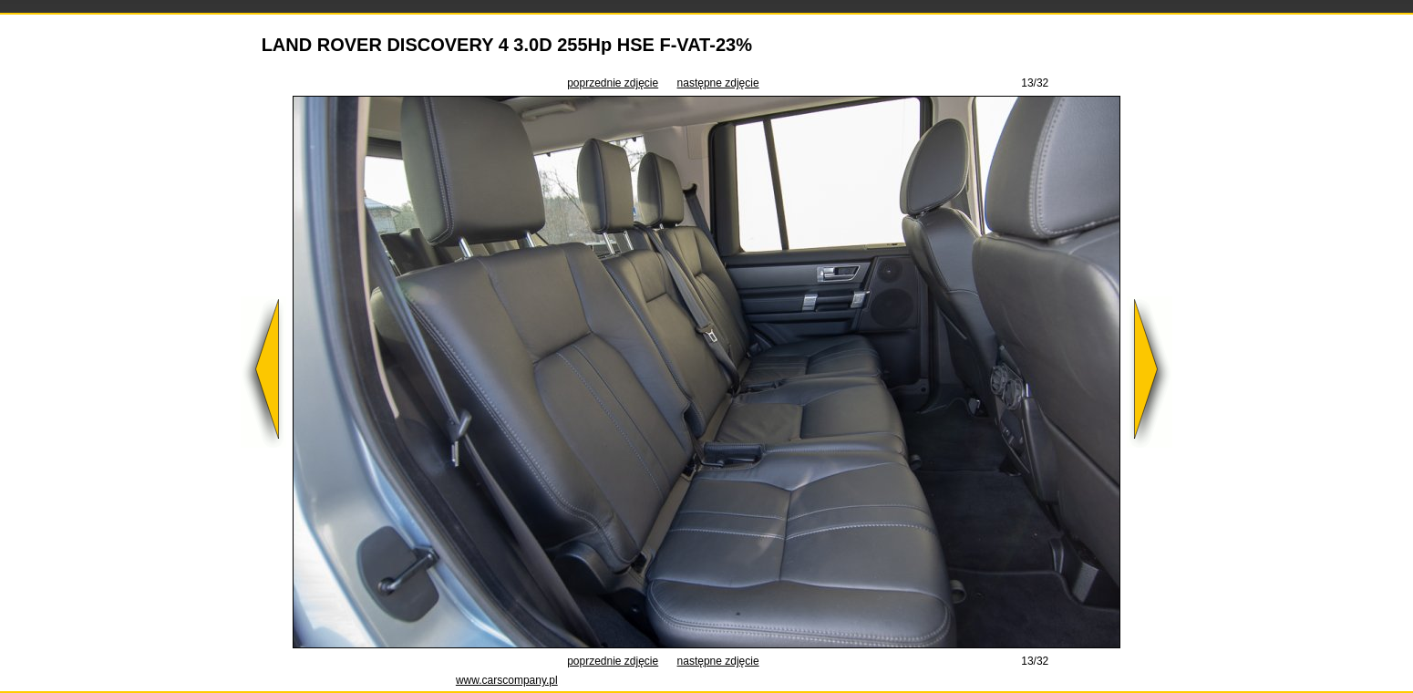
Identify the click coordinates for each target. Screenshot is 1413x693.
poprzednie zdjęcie (612, 83)
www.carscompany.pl (507, 680)
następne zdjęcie (718, 83)
